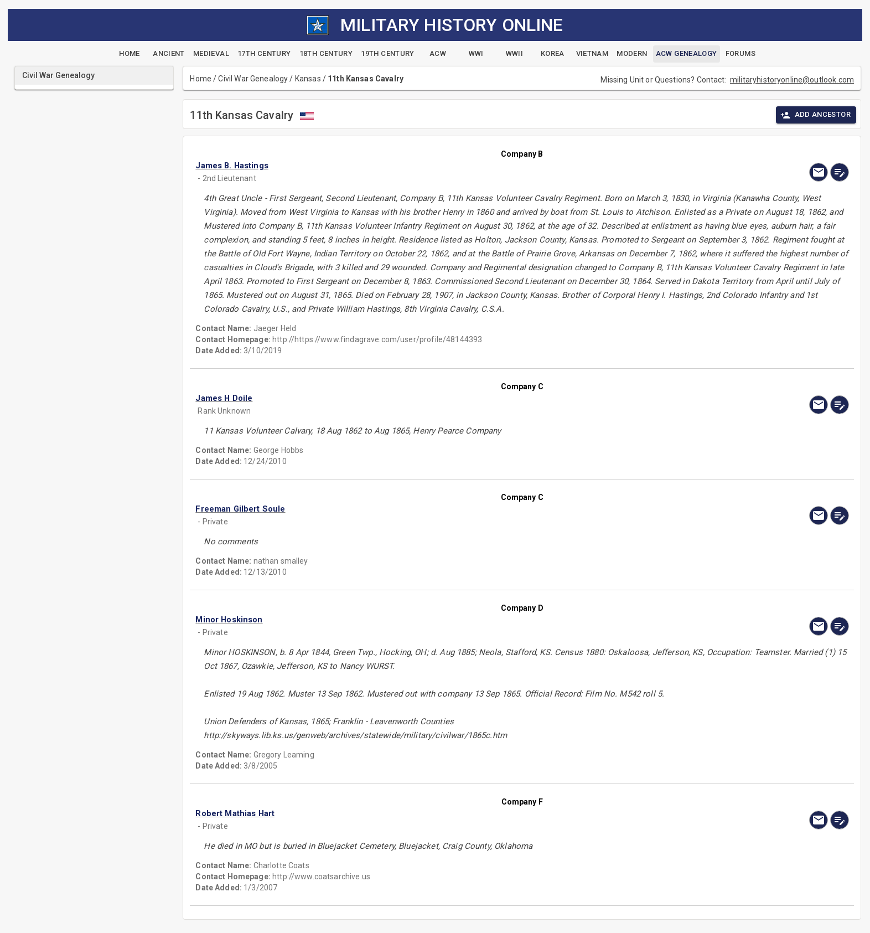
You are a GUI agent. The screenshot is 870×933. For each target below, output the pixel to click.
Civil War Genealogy (253, 78)
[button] (423, 165)
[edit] (839, 172)
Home (200, 78)
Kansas (308, 78)
